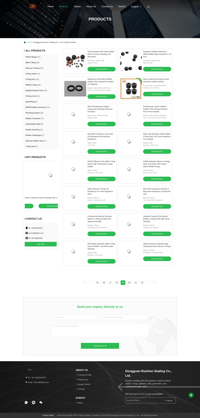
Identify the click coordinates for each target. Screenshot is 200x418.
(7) (35, 135)
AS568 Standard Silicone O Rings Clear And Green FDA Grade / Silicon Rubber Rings (156, 164)
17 (110, 283)
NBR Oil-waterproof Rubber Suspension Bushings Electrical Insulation (100, 109)
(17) (35, 118)
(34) (32, 79)
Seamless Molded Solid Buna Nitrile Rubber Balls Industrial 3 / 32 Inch (157, 54)
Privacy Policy (48, 415)
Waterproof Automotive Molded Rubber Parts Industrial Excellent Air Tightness (101, 81)
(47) (33, 57)
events (122, 6)
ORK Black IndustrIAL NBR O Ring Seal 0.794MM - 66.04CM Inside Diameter (101, 246)
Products (63, 6)
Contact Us (107, 6)
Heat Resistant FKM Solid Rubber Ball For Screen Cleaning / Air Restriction (101, 54)
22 (142, 283)
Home (50, 6)
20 (129, 283)
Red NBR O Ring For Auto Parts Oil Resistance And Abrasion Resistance (100, 136)
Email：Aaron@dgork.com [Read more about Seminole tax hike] (37, 382)
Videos (77, 6)
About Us (91, 6)
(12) (33, 96)
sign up (168, 400)
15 (97, 283)
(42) (36, 90)
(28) (34, 113)
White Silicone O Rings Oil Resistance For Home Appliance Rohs (100, 191)
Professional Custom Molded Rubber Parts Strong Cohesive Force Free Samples (155, 109)
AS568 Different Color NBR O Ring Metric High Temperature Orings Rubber (101, 164)
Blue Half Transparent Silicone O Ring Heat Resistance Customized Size (156, 191)
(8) (31, 102)
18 (116, 283)
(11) (34, 130)
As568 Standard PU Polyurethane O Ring (41, 198)
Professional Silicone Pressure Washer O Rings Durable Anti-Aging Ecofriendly (100, 218)
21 (136, 283)
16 (104, 283)
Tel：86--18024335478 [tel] (35, 378)
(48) (32, 63)
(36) (33, 85)
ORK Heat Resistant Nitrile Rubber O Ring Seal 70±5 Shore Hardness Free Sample (157, 136)
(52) (34, 68)
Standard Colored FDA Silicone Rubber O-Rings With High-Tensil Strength (156, 218)
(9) (34, 124)
